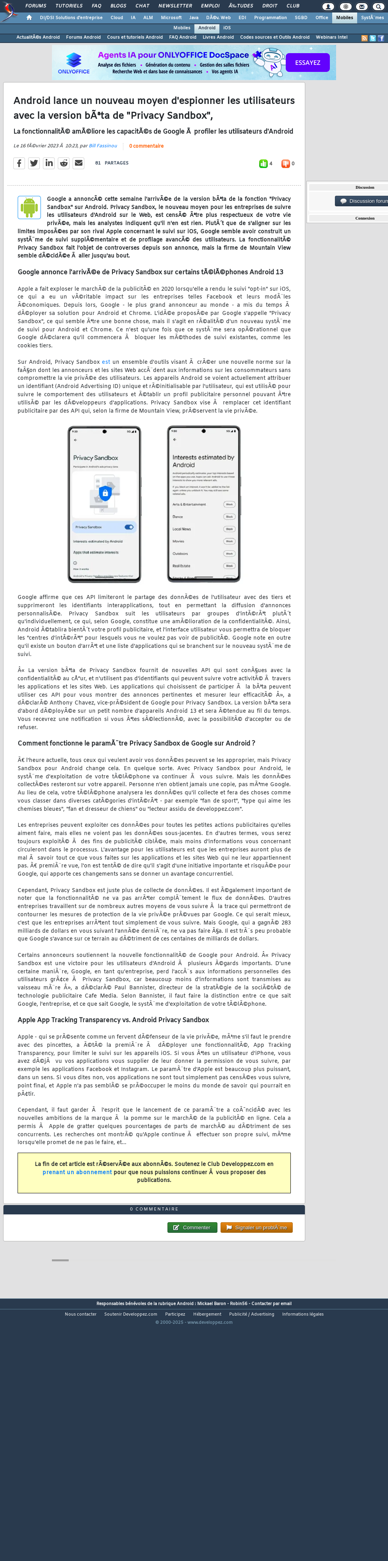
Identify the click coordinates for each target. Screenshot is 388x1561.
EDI (242, 18)
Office (321, 18)
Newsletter (175, 6)
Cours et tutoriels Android (135, 37)
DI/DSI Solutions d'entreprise (71, 18)
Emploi (210, 6)
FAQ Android (182, 37)
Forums (36, 6)
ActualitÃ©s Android (38, 37)
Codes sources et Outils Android (275, 37)
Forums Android (83, 37)
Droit (270, 6)
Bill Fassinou (103, 180)
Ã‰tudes (241, 6)
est (106, 396)
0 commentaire (146, 180)
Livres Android (218, 37)
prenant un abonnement (77, 1207)
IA (133, 18)
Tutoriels (69, 6)
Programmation (270, 18)
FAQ (96, 6)
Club (293, 6)
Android (206, 28)
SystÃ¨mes (372, 18)
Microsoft (171, 18)
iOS (227, 28)
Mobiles (344, 18)
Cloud (116, 18)
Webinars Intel (331, 37)
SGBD (301, 18)
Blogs (118, 6)
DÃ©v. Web (218, 18)
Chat (142, 6)
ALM (148, 18)
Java (193, 18)
